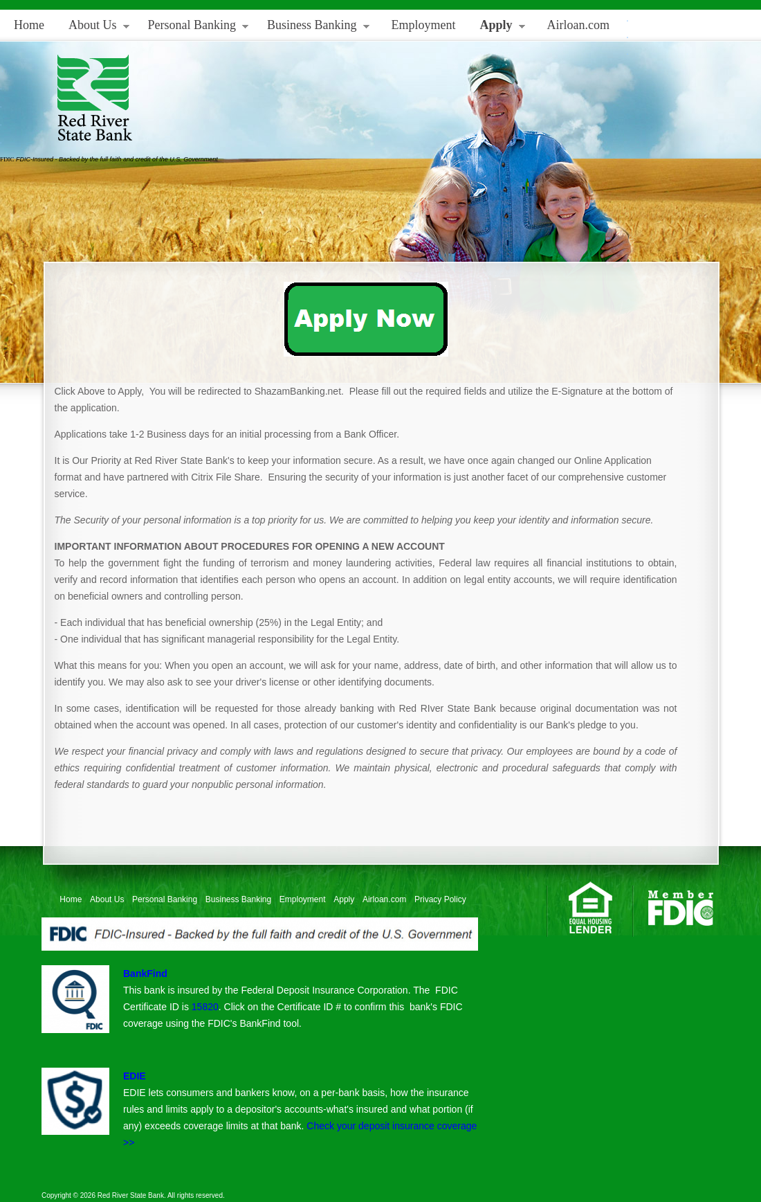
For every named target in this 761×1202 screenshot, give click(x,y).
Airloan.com (578, 25)
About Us (93, 28)
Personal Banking (193, 28)
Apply (497, 28)
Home (29, 25)
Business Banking (313, 28)
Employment (424, 25)
